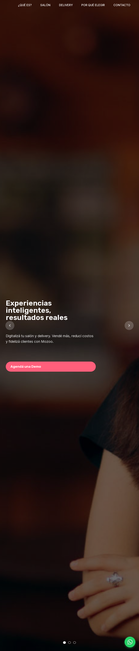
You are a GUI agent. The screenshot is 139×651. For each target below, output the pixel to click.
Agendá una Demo (25, 366)
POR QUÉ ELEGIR (93, 5)
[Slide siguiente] (129, 325)
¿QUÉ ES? (25, 5)
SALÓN (45, 5)
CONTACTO (121, 5)
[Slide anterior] (9, 325)
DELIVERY (66, 5)
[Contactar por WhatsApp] (130, 642)
